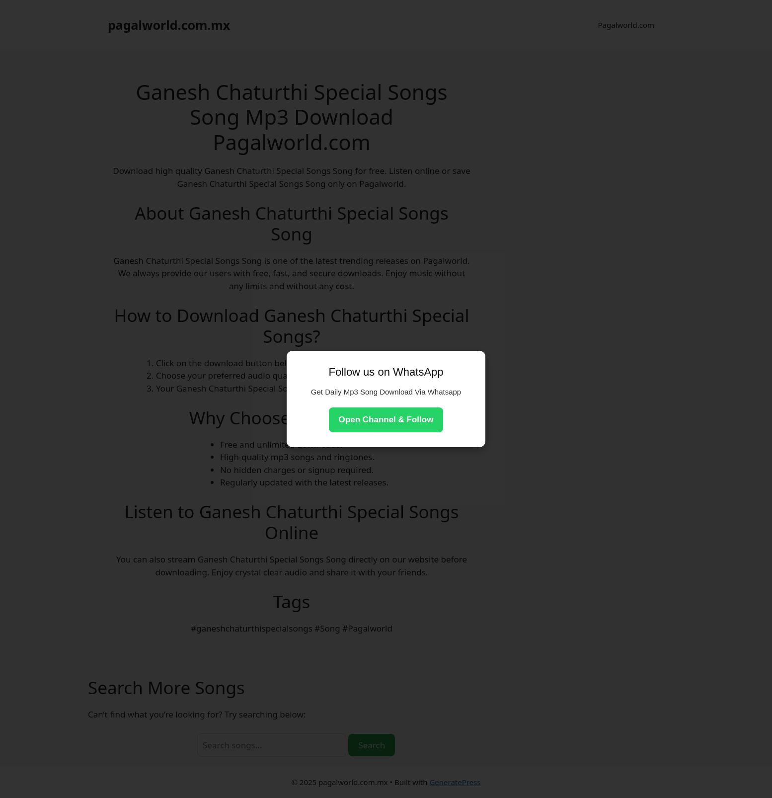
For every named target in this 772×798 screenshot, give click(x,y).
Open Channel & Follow (386, 419)
